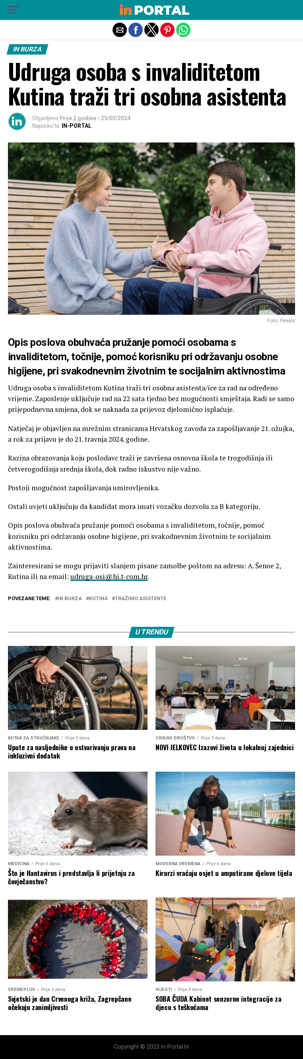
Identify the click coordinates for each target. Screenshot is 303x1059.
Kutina (98, 598)
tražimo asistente (140, 598)
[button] (14, 10)
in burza (70, 598)
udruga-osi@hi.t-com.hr (109, 576)
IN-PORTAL (76, 126)
